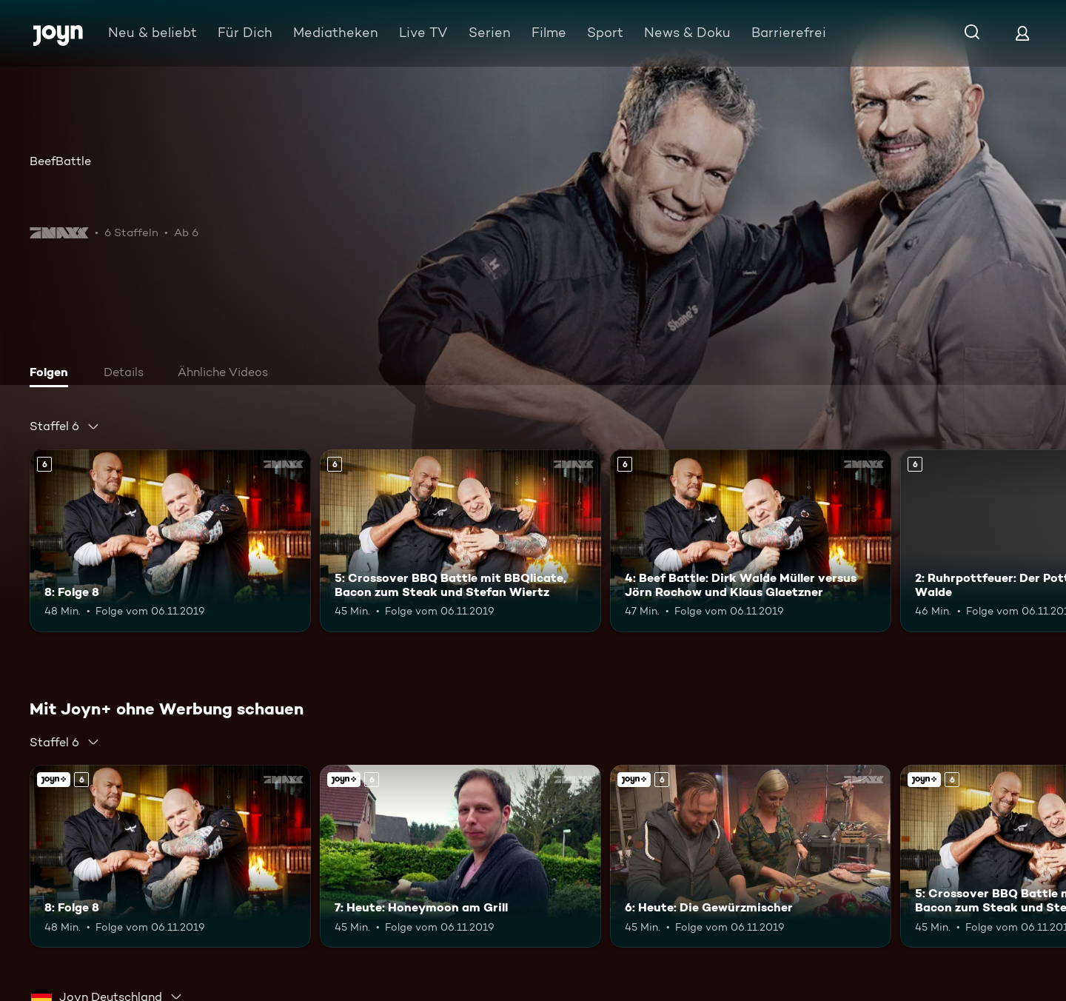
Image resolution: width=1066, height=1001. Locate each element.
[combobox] (64, 426)
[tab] (52, 374)
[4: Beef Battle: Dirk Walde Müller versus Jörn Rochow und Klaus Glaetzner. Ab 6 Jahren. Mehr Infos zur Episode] (750, 540)
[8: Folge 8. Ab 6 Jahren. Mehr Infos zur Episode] (170, 540)
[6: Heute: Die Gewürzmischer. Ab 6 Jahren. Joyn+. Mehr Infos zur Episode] (750, 856)
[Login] (1022, 33)
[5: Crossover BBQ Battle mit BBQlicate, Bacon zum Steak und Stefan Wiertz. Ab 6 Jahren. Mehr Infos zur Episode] (460, 540)
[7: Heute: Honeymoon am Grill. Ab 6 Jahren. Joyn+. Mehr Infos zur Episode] (460, 856)
